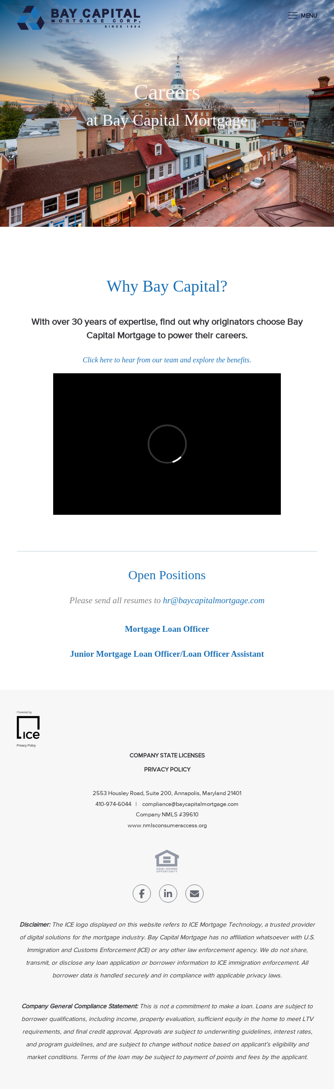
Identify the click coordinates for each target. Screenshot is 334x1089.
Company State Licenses (167, 756)
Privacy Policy (167, 770)
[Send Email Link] (194, 896)
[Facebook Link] (142, 896)
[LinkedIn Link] (168, 896)
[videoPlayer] (167, 444)
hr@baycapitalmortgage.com (213, 600)
